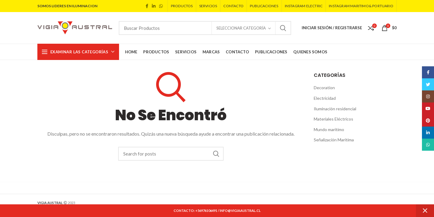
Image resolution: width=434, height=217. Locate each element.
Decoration (324, 87)
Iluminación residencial (335, 108)
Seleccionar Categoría (241, 28)
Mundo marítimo (329, 129)
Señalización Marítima (334, 139)
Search (283, 28)
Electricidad (325, 98)
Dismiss (425, 210)
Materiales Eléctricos (333, 118)
